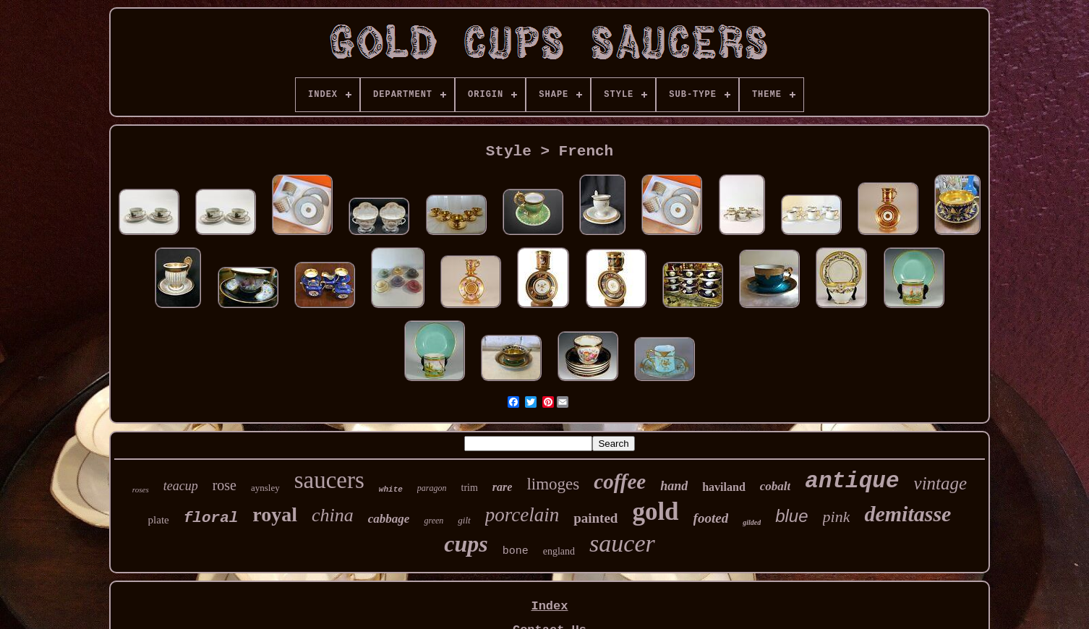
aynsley (265, 487)
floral (211, 518)
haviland (724, 487)
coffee (620, 481)
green (433, 520)
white (391, 489)
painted (595, 518)
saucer (622, 543)
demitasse (907, 514)
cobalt (775, 486)
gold (655, 511)
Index (549, 606)
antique (852, 481)
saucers (329, 480)
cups (465, 544)
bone (516, 551)
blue (791, 516)
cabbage (389, 519)
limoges (552, 484)
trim (469, 487)
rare (502, 487)
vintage (941, 483)
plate (158, 520)
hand (674, 486)
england (559, 551)
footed (711, 518)
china (333, 515)
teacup (180, 486)
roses (140, 489)
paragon (432, 488)
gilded (752, 522)
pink (836, 517)
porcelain (522, 515)
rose (224, 485)
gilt (464, 520)
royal (274, 514)
